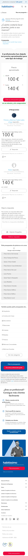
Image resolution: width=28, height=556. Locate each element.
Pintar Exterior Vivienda (10, 286)
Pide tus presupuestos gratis (14, 99)
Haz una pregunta (21, 12)
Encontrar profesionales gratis (14, 367)
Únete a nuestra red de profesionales (14, 431)
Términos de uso (6, 527)
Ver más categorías (14, 355)
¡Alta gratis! (19, 2)
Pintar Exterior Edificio (10, 290)
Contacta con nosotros (6, 515)
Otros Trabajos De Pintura (11, 257)
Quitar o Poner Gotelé (10, 262)
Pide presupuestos (14, 553)
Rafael (10, 170)
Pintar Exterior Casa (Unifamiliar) (13, 266)
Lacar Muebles (8, 282)
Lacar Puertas (7, 274)
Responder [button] (14, 149)
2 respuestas (5, 40)
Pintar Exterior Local (9, 298)
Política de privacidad (8, 530)
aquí (2, 379)
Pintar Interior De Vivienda (11, 253)
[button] (14, 481)
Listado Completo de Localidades (9, 500)
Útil (4, 157)
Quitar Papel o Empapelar (11, 278)
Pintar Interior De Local (10, 270)
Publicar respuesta (14, 237)
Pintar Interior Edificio (10, 294)
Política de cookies (7, 534)
